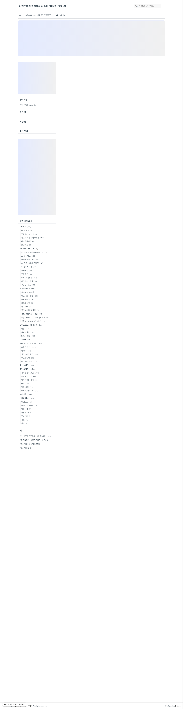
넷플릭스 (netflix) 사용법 (33, 321)
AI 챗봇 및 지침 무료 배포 (34, 252)
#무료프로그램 (29, 436)
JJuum (177, 706)
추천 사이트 (27, 365)
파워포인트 (28, 332)
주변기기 (27, 416)
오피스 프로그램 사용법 (31, 325)
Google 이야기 (28, 266)
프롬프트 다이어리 (30, 259)
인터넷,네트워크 (30, 390)
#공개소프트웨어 (35, 444)
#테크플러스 (24, 440)
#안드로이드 (35, 440)
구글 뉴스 (27, 274)
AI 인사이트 (60, 15)
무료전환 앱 (28, 357)
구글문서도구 (28, 284)
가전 (25, 419)
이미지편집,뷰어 (30, 379)
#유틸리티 (41, 436)
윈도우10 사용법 (30, 292)
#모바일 (45, 440)
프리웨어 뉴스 (29, 234)
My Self (26, 244)
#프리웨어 (24, 444)
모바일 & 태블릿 (30, 405)
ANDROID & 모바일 (31, 343)
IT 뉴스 (27, 230)
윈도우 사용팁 (28, 288)
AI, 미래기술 (29, 248)
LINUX (25, 339)
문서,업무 (27, 383)
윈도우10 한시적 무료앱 (32, 237)
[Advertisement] (91, 38)
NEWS (26, 226)
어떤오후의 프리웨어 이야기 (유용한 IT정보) (42, 6)
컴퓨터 (26, 412)
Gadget (27, 402)
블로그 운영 (27, 303)
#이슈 (48, 436)
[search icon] (136, 6)
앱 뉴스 (26, 350)
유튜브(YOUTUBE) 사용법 (34, 317)
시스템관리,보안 (30, 372)
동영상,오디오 (29, 376)
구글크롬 (27, 270)
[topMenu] (163, 5)
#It (21, 436)
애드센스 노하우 (29, 281)
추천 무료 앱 (28, 347)
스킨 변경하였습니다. (28, 105)
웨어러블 (26, 409)
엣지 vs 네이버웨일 (30, 310)
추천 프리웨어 (28, 369)
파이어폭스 (26, 394)
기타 (25, 423)
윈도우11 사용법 (30, 295)
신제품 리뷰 (27, 398)
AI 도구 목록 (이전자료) (32, 263)
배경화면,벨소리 (29, 361)
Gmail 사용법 (29, 277)
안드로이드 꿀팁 (30, 354)
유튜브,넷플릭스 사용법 (31, 313)
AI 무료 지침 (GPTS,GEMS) (38, 15)
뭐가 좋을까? (28, 241)
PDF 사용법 (28, 335)
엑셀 (25, 328)
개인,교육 (27, 387)
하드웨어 (27, 306)
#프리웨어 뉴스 (25, 448)
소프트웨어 (28, 299)
